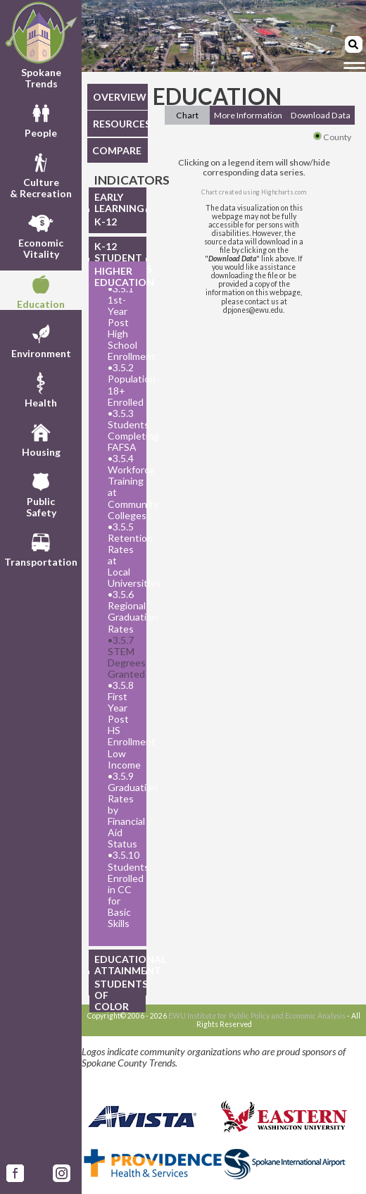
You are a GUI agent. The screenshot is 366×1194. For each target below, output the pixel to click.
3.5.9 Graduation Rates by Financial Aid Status (123, 810)
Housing (41, 438)
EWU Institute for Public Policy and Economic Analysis (257, 1016)
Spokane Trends (41, 45)
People (41, 119)
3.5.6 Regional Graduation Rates (123, 611)
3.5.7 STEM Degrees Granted (123, 657)
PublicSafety (41, 493)
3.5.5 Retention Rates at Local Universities (123, 555)
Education (41, 290)
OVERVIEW (119, 97)
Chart (187, 115)
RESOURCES (120, 124)
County (332, 137)
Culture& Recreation (41, 174)
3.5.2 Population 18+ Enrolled (123, 384)
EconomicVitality (40, 234)
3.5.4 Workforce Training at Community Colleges (123, 487)
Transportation (40, 548)
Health (41, 389)
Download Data (321, 115)
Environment (41, 339)
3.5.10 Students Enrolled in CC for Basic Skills (123, 889)
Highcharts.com (283, 192)
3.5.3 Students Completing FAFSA (123, 430)
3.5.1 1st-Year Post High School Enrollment (123, 323)
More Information (248, 115)
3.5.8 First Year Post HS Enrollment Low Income (123, 725)
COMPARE (116, 150)
